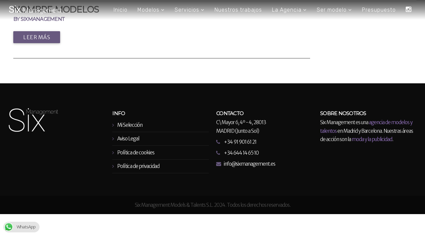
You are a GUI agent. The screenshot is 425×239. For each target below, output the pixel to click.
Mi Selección (129, 125)
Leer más (36, 37)
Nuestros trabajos (238, 10)
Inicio (121, 10)
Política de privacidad (138, 166)
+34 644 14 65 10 (241, 153)
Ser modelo (334, 10)
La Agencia (289, 10)
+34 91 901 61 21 (240, 142)
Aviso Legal (128, 138)
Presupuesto (379, 10)
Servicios (190, 10)
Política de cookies (135, 152)
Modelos (151, 10)
